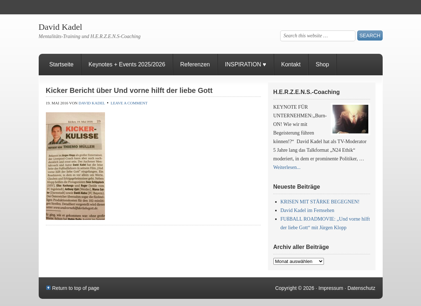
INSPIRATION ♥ (245, 64)
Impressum (331, 288)
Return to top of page (76, 288)
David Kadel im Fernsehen (307, 210)
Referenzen (191, 68)
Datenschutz (361, 288)
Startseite (61, 64)
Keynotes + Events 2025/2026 (126, 64)
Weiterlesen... (287, 167)
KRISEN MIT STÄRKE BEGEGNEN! (320, 201)
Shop (322, 64)
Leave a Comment (129, 103)
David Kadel (60, 27)
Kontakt (291, 64)
